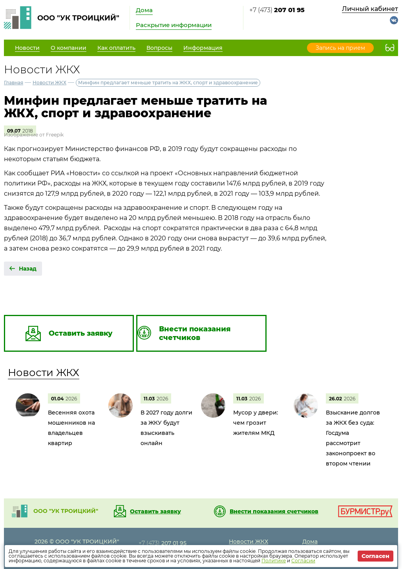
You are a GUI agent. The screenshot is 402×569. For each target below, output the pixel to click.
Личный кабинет (370, 9)
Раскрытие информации (174, 25)
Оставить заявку (155, 511)
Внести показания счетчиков (274, 511)
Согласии (303, 561)
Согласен (375, 556)
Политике (273, 561)
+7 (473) (277, 10)
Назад (28, 268)
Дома (144, 10)
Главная (13, 82)
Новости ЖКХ (49, 82)
